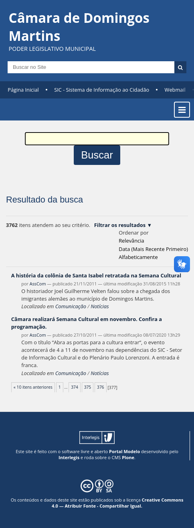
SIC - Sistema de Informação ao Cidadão (101, 89)
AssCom (38, 284)
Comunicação (70, 306)
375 (87, 387)
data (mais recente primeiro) (153, 249)
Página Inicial (23, 89)
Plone (128, 457)
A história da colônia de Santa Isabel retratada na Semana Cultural (96, 275)
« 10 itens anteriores (33, 387)
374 (74, 387)
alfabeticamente (138, 257)
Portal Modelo (124, 451)
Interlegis (69, 457)
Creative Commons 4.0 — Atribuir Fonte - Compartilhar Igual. (117, 503)
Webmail (175, 89)
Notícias (100, 306)
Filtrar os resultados (120, 225)
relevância (131, 240)
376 (100, 387)
